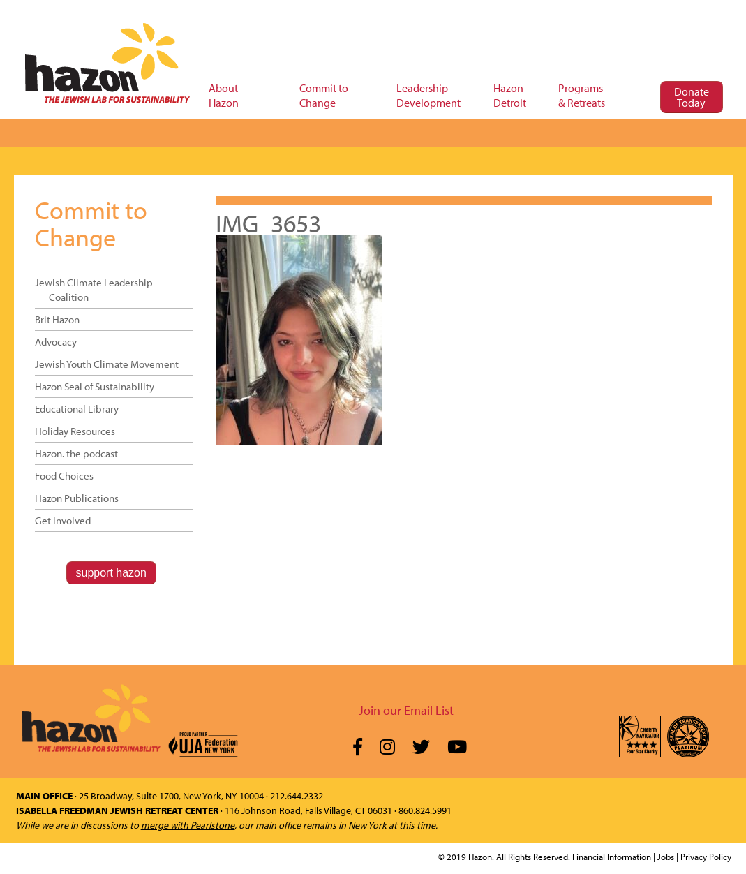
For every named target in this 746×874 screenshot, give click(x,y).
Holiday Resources (75, 431)
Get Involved (63, 520)
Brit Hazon (57, 319)
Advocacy (56, 341)
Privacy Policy (705, 856)
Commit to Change (91, 223)
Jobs (665, 856)
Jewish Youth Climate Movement (107, 364)
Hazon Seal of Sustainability (94, 386)
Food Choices (64, 475)
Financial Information (611, 856)
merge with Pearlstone (187, 825)
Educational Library (77, 408)
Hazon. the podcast (76, 453)
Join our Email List (406, 710)
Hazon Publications (77, 498)
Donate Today (691, 97)
